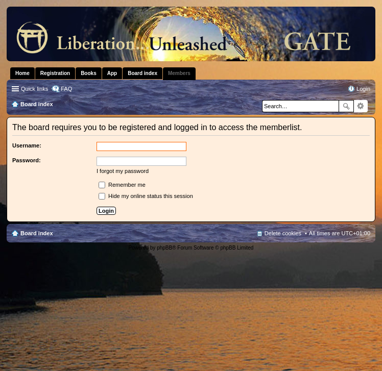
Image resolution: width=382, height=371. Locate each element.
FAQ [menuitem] (66, 89)
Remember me (122, 185)
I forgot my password (123, 171)
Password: (26, 160)
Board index (36, 233)
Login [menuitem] (363, 89)
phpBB (164, 248)
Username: (26, 145)
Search (346, 106)
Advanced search (361, 106)
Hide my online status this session (146, 196)
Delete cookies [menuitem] (283, 233)
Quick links (34, 89)
